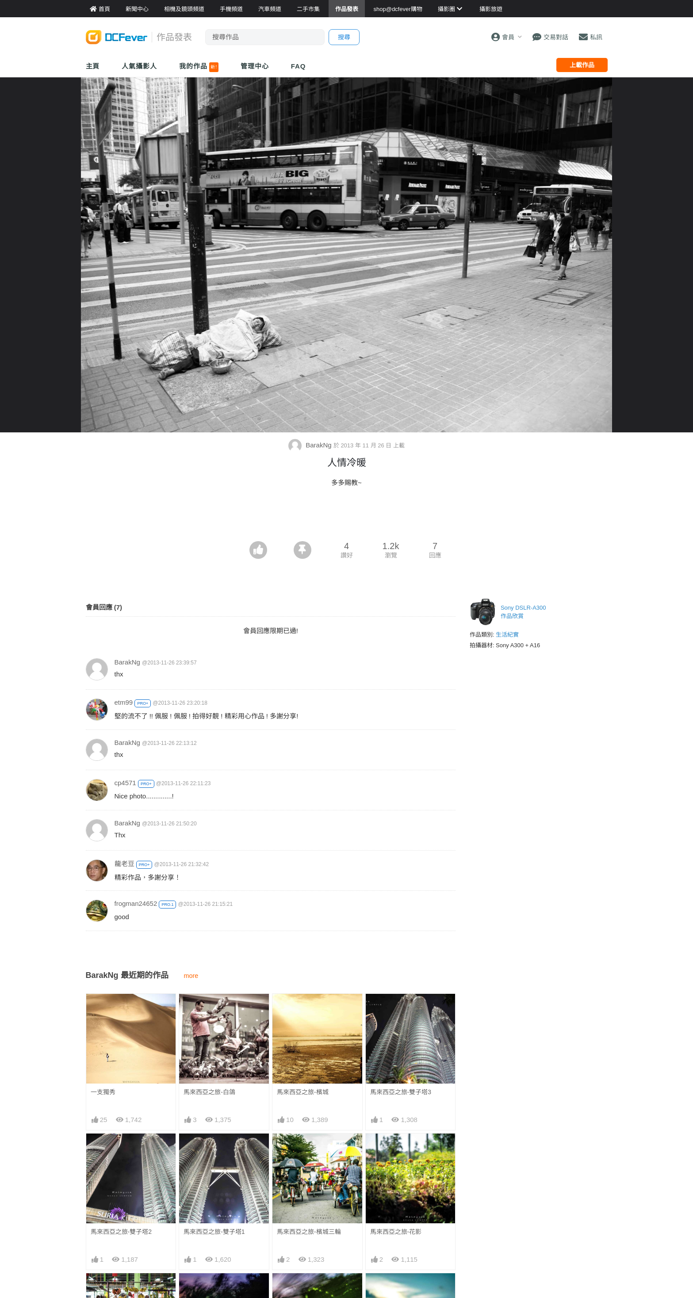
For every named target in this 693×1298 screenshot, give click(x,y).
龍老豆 (124, 863)
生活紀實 (507, 634)
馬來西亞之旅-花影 (396, 1231)
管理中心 (255, 66)
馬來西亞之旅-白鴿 (209, 1092)
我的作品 (198, 67)
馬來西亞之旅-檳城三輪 (309, 1231)
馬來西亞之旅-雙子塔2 (121, 1231)
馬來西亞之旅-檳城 (303, 1092)
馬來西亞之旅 (388, 1289)
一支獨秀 (103, 1092)
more (191, 975)
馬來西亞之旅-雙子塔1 (214, 1231)
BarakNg (310, 445)
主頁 (93, 66)
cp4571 (125, 782)
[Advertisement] (347, 517)
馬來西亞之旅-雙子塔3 (400, 1092)
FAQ (298, 66)
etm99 (124, 702)
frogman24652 (136, 903)
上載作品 (582, 65)
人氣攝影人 (139, 66)
